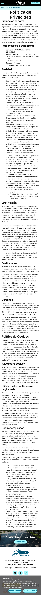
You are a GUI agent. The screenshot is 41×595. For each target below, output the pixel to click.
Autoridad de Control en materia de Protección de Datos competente (20, 331)
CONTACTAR (20, 542)
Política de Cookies (9, 584)
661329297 (24, 562)
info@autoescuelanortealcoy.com (20, 565)
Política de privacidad (21, 568)
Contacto (35, 3)
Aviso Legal (8, 568)
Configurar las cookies (14, 587)
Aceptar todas (15, 591)
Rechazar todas (30, 591)
